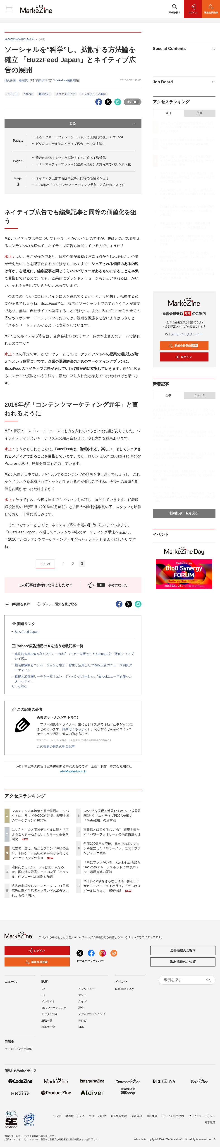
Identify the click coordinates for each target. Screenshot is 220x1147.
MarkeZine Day (124, 988)
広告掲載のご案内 (183, 950)
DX (43, 988)
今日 (168, 113)
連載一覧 (46, 1020)
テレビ (82, 1020)
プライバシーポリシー (201, 1116)
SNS (81, 1026)
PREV (44, 564)
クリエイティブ (65, 94)
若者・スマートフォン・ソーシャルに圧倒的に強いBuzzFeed (79, 137)
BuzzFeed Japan (26, 631)
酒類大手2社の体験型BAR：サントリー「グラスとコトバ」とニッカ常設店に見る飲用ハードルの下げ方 (184, 414)
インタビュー (86, 988)
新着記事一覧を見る (184, 513)
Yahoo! (28, 94)
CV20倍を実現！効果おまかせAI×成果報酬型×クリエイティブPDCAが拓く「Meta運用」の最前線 (112, 815)
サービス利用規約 (173, 1116)
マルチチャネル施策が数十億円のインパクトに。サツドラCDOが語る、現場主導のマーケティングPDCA (40, 815)
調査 (81, 1007)
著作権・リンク (74, 1116)
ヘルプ (57, 1116)
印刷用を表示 (17, 604)
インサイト (48, 1001)
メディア (12, 94)
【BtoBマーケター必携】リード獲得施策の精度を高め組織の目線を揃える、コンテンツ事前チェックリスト (184, 436)
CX (43, 995)
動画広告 (44, 94)
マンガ (82, 995)
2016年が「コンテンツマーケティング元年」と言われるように (80, 185)
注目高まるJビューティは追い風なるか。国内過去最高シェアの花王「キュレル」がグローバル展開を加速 (40, 871)
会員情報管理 (118, 1116)
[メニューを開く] (9, 9)
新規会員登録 (183, 345)
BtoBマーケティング (53, 1007)
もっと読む (19, 686)
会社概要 (152, 1116)
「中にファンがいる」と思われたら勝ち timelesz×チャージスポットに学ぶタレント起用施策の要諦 (114, 867)
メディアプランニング (91, 1014)
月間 (199, 113)
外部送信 (210, 1122)
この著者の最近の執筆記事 (56, 746)
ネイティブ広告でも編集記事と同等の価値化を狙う (72, 178)
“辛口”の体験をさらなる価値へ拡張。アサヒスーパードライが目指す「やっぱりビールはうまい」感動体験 (112, 885)
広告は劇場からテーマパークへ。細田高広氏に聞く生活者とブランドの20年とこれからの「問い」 (40, 890)
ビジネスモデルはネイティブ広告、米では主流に (70, 143)
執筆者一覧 (48, 1026)
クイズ (82, 1001)
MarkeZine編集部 (64, 80)
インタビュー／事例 (93, 94)
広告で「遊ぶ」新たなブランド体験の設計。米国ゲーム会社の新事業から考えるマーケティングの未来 (40, 853)
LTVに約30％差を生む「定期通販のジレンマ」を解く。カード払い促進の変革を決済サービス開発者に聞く (184, 475)
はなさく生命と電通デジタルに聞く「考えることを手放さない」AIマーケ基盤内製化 (40, 834)
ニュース (199, 395)
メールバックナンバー (184, 334)
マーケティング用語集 (18, 1049)
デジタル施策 (49, 1014)
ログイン (183, 357)
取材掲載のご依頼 (183, 962)
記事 (168, 395)
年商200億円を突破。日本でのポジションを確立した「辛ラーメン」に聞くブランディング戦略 (112, 848)
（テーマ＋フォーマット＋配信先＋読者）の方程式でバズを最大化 (83, 164)
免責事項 (136, 1116)
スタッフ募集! (97, 1116)
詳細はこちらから (75, 729)
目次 (103, 123)
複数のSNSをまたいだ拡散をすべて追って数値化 (71, 158)
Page (18, 140)
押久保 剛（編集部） (17, 80)
